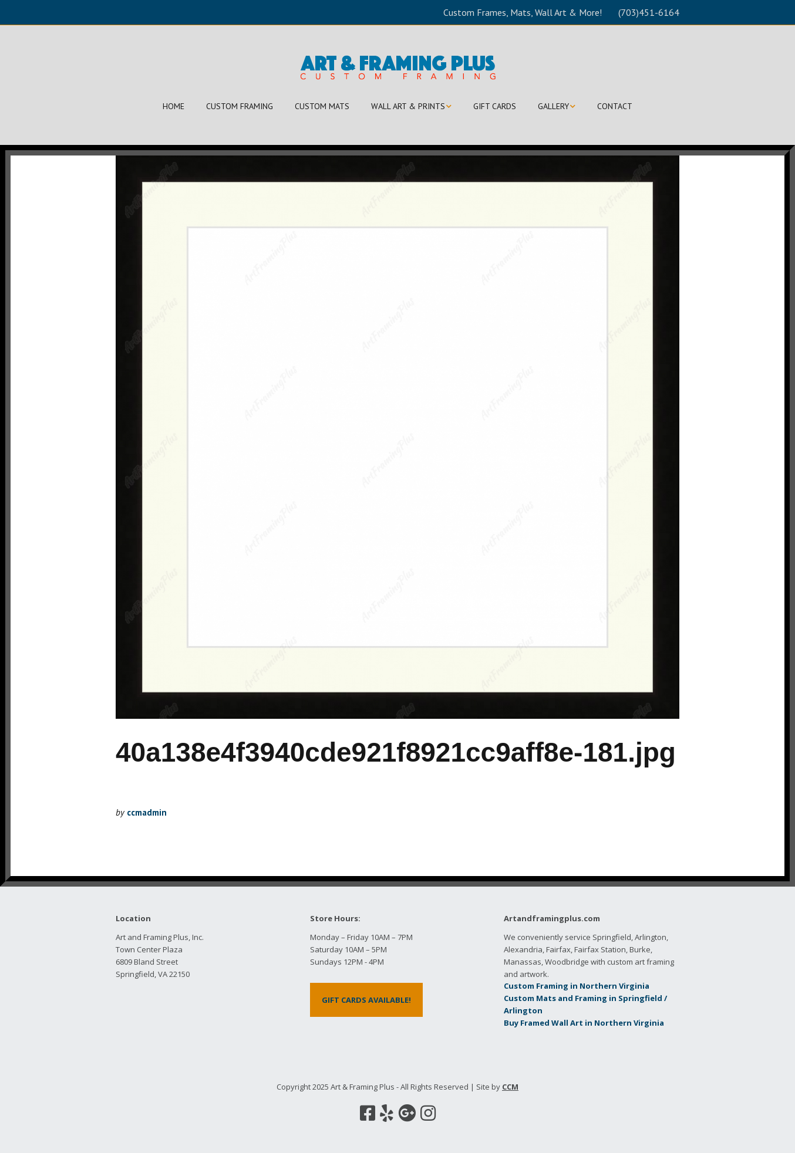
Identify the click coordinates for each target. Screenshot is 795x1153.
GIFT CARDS (494, 106)
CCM (510, 1086)
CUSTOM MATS (322, 106)
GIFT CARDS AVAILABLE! (366, 1000)
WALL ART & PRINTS (408, 106)
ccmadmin (147, 812)
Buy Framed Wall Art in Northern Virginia (584, 1022)
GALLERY (553, 106)
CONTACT (614, 106)
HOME (173, 106)
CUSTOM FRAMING (239, 106)
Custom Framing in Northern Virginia (576, 985)
